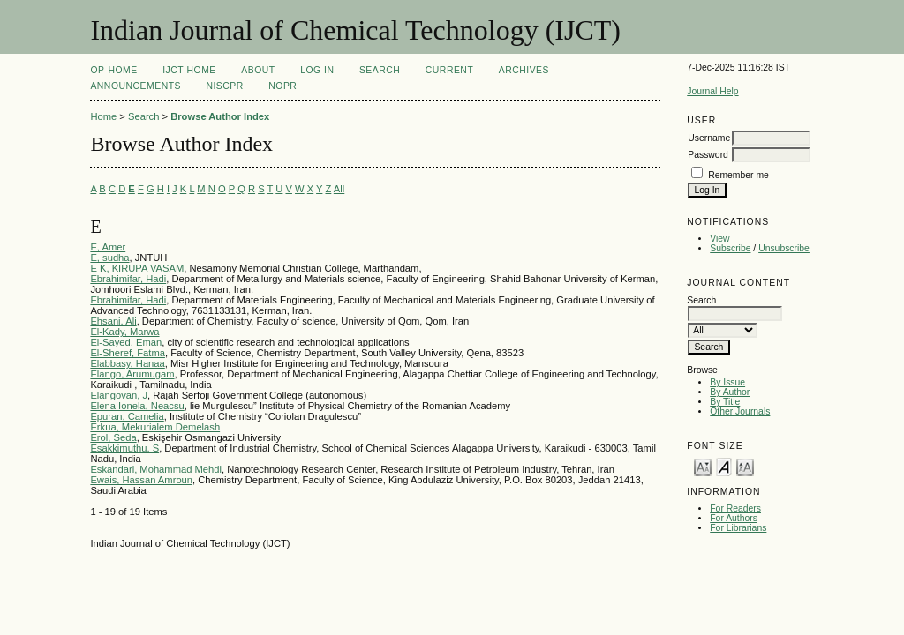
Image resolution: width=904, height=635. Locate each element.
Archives (524, 70)
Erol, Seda (113, 437)
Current (449, 70)
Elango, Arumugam (132, 374)
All (339, 188)
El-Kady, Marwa (124, 331)
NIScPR (224, 86)
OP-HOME (113, 70)
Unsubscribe (784, 248)
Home (103, 116)
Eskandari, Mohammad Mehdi (156, 469)
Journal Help (712, 91)
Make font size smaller (703, 466)
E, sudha (109, 257)
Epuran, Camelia (126, 416)
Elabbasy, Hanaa (127, 363)
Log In (317, 70)
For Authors (733, 518)
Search (379, 70)
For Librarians (738, 528)
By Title (725, 402)
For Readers (735, 508)
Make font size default (724, 466)
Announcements (135, 86)
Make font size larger (745, 466)
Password (708, 155)
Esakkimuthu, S (124, 448)
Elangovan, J (118, 395)
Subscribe (730, 248)
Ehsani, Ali (113, 321)
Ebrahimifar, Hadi (128, 278)
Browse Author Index (219, 116)
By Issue (727, 382)
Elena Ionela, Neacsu (137, 405)
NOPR (282, 86)
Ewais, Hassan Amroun (141, 479)
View (719, 238)
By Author (730, 392)
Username (709, 138)
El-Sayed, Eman (126, 342)
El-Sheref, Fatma (127, 352)
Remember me (738, 175)
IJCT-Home (189, 70)
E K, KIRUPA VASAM (137, 268)
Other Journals (740, 411)
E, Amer (107, 247)
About (258, 70)
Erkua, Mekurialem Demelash (155, 427)
